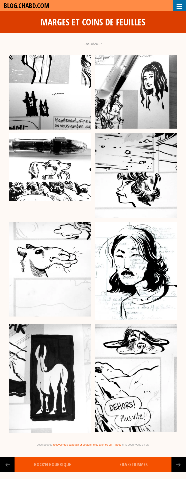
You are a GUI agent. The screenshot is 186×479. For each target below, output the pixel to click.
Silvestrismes (133, 464)
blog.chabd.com (26, 5)
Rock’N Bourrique (52, 464)
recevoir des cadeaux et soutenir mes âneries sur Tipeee (87, 444)
